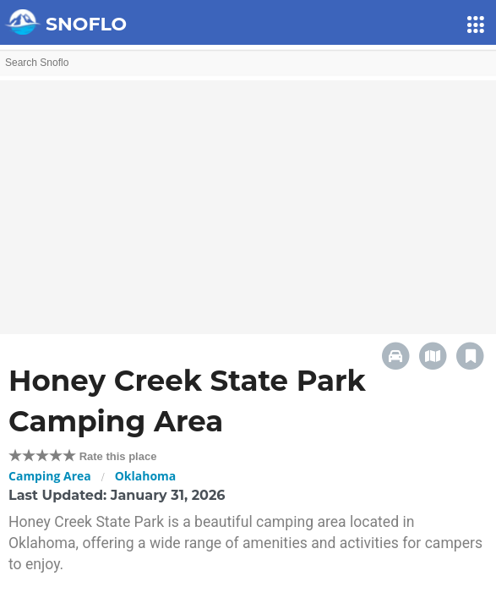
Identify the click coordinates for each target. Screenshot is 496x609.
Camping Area (49, 476)
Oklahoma (146, 476)
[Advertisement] (248, 198)
